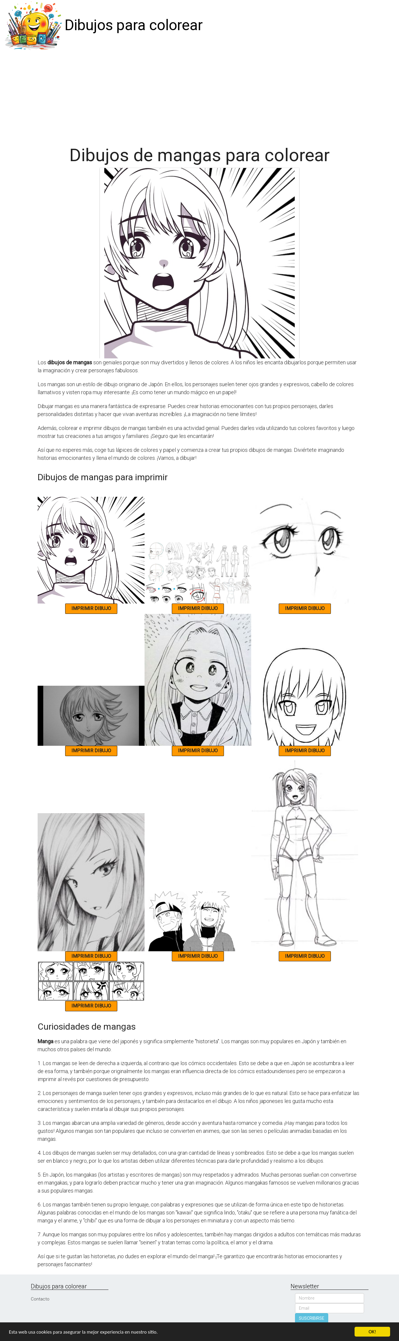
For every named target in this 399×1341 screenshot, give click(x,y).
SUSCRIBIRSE (311, 1318)
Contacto (40, 1299)
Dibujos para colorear (134, 25)
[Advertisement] (199, 95)
